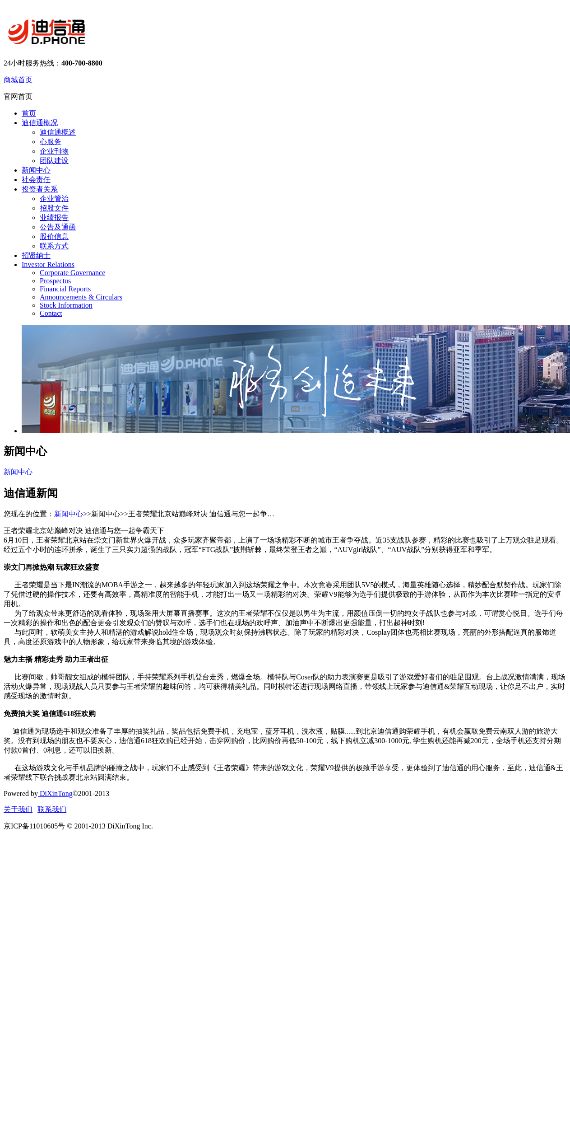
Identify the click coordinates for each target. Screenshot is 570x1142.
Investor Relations (48, 264)
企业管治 (54, 198)
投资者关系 (40, 189)
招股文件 (54, 208)
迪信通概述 (58, 132)
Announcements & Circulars (81, 297)
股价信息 (54, 236)
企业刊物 (54, 151)
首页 (29, 113)
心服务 (50, 141)
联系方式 (54, 246)
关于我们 (18, 809)
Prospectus (55, 281)
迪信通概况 (40, 122)
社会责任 (36, 179)
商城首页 (18, 80)
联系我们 (51, 809)
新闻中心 (36, 170)
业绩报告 (54, 217)
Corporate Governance (72, 272)
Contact (51, 313)
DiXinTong (55, 793)
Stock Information (66, 305)
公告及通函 (58, 227)
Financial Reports (65, 289)
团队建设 (54, 160)
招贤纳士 (36, 255)
